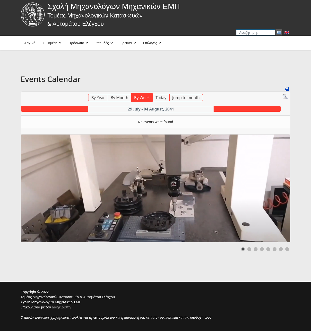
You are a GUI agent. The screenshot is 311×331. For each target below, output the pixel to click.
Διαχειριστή (61, 307)
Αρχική (29, 43)
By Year (98, 97)
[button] (243, 249)
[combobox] (255, 32)
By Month (119, 97)
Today (161, 97)
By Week (142, 97)
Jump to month (186, 97)
